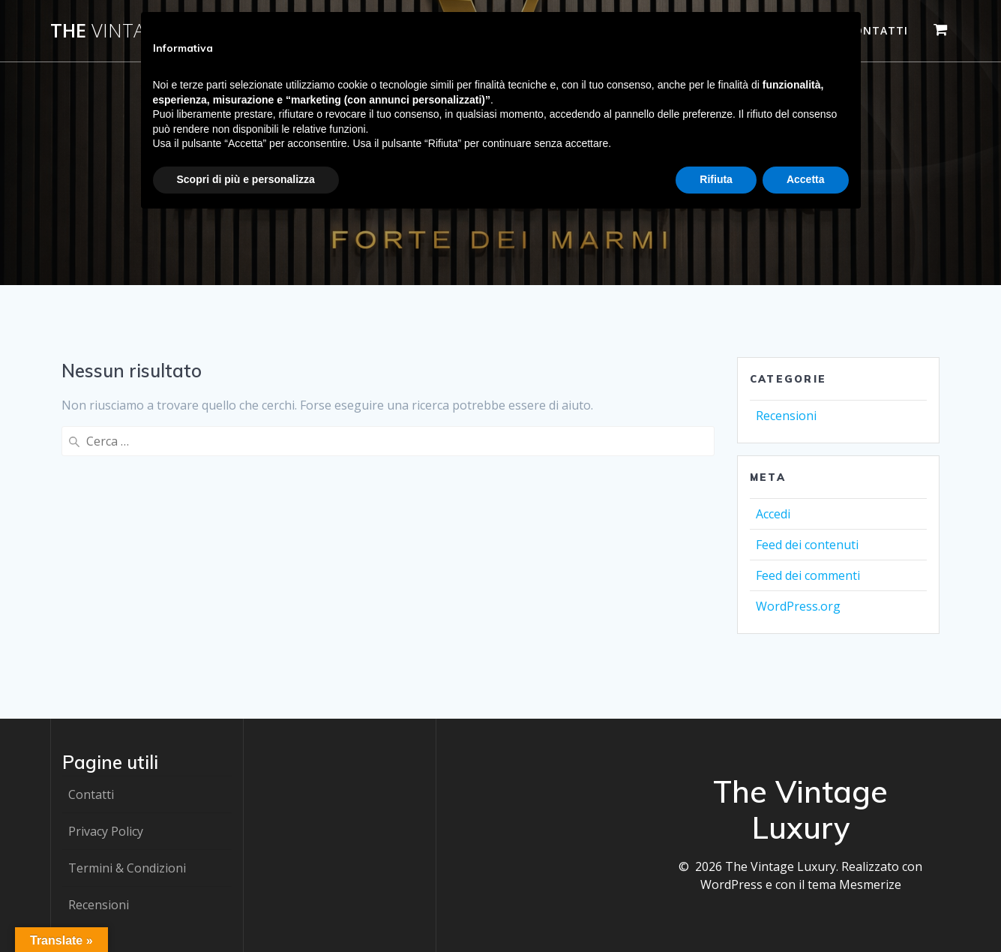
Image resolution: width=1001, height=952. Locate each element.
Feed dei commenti (808, 575)
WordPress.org (798, 606)
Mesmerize (870, 884)
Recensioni (786, 415)
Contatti (877, 30)
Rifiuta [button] (716, 179)
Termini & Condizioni (127, 868)
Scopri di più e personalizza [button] (246, 179)
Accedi (773, 514)
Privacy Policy (105, 831)
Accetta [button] (806, 179)
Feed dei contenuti (807, 544)
